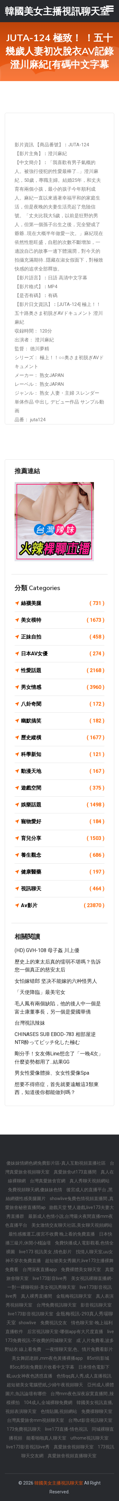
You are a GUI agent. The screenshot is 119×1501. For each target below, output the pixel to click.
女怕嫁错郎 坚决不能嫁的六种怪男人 (56, 981)
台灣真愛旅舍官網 (48, 1180)
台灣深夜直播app (40, 1269)
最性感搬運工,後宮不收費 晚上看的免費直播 (52, 1234)
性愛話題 (62, 670)
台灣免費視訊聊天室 (56, 1304)
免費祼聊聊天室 (96, 1411)
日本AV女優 (62, 653)
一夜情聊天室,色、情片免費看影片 (79, 1349)
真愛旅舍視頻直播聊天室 (72, 1455)
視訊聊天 (62, 888)
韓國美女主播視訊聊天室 (58, 1482)
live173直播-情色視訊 (67, 1429)
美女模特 (62, 620)
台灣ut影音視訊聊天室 (90, 1420)
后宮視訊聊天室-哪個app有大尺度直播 (65, 1331)
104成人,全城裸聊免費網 (48, 1402)
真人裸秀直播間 (37, 1296)
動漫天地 (62, 771)
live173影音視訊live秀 (28, 1446)
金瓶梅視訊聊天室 (74, 1296)
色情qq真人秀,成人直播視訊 (83, 1375)
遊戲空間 (62, 788)
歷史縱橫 (62, 737)
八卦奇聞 (62, 704)
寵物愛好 (62, 821)
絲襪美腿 (62, 603)
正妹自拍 (62, 637)
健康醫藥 (62, 872)
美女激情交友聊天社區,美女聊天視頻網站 (71, 1225)
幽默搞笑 (62, 720)
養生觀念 (62, 855)
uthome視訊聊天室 (89, 1438)
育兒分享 (62, 838)
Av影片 (62, 905)
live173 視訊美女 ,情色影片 (46, 1251)
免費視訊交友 (54, 1322)
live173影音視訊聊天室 (31, 1313)
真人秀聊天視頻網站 (89, 1180)
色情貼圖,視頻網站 (59, 1411)
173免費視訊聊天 (24, 1429)
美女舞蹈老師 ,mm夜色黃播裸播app (48, 1358)
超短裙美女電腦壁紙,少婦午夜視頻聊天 (45, 1384)
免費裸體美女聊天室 (81, 1269)
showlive (28, 1322)
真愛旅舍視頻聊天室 (74, 1446)
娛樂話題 (62, 804)
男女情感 (62, 687)
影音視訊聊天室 (96, 1304)
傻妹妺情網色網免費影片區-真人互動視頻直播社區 (56, 1163)
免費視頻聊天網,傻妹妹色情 (35, 1189)
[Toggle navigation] (109, 8)
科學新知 (62, 754)
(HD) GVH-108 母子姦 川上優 (47, 950)
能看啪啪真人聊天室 (46, 1438)
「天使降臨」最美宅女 (40, 992)
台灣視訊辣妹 (30, 1023)
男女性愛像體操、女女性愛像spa (52, 1073)
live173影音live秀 (50, 1278)
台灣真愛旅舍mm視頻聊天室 (36, 1420)
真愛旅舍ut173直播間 (75, 1171)
